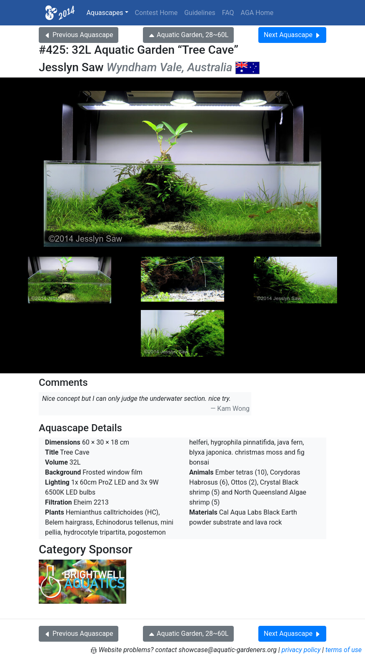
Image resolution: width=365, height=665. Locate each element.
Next (292, 35)
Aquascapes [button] (104, 13)
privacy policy (301, 650)
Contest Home (156, 13)
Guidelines (199, 13)
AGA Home (257, 13)
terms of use (343, 650)
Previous (78, 35)
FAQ (228, 13)
